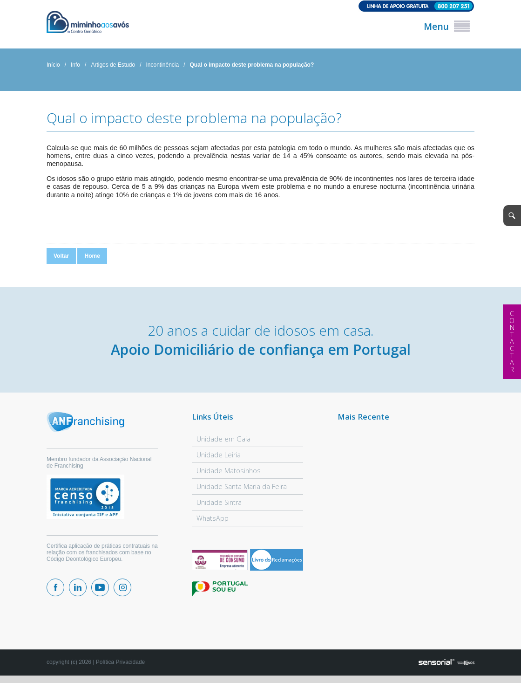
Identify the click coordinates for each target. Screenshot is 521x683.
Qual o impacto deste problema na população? (252, 65)
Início (53, 65)
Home (92, 256)
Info (75, 65)
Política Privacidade (120, 663)
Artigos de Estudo (113, 65)
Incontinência (162, 65)
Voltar (61, 256)
